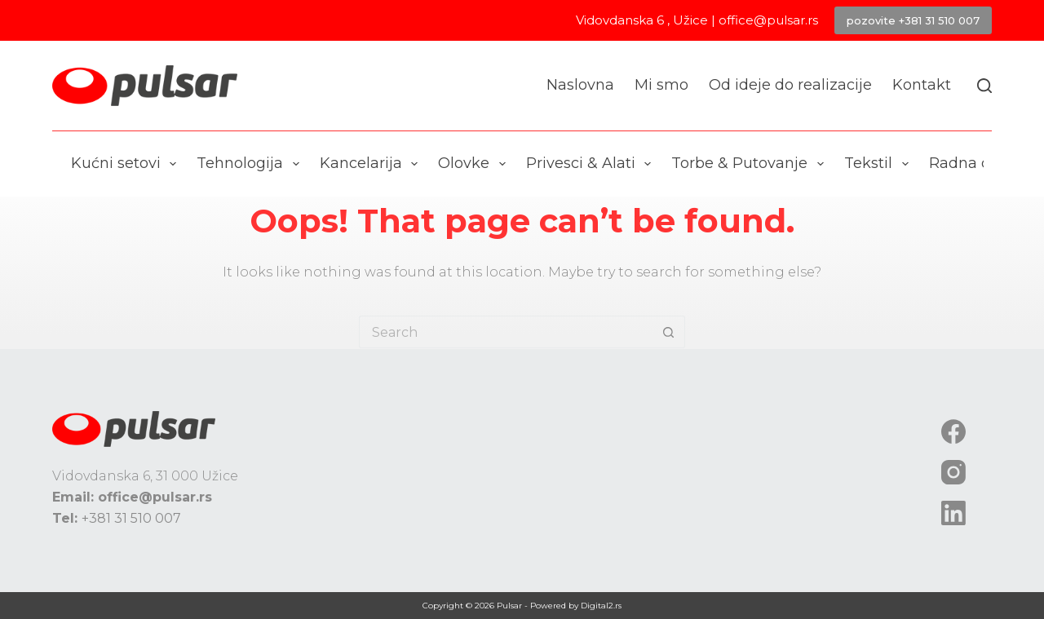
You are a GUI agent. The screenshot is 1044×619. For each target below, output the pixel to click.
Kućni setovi (127, 164)
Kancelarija (372, 164)
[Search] (984, 85)
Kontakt (921, 85)
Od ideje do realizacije (790, 85)
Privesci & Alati (592, 164)
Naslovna (580, 85)
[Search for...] (505, 332)
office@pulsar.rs (768, 20)
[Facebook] (953, 431)
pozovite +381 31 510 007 (913, 20)
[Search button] (668, 332)
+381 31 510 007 (131, 518)
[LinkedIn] (953, 513)
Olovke (475, 164)
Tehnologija (251, 164)
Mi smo (661, 85)
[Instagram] (953, 472)
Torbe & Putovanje (750, 164)
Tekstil (879, 164)
